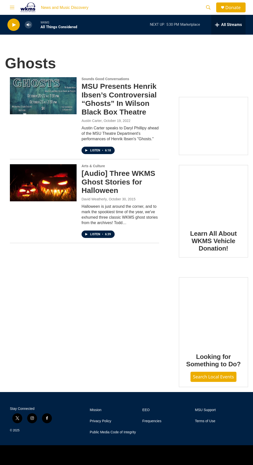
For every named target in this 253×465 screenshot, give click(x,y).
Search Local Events (213, 377)
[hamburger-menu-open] (12, 7)
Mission (95, 410)
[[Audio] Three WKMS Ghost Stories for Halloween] (43, 182)
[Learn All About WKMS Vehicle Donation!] (213, 194)
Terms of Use (205, 421)
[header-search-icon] (208, 7)
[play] (14, 25)
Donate (233, 7)
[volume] (28, 24)
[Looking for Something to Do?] (213, 312)
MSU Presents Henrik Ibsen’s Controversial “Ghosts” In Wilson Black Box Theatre (119, 99)
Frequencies (151, 421)
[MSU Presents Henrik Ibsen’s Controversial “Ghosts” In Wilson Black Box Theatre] (43, 95)
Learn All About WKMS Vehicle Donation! (213, 241)
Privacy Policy (100, 421)
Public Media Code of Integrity (113, 432)
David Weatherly (94, 199)
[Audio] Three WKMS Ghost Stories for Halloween (118, 182)
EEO (146, 410)
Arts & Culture (93, 166)
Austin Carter (92, 121)
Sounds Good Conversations (105, 79)
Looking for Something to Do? (213, 360)
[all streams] (228, 25)
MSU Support (205, 410)
